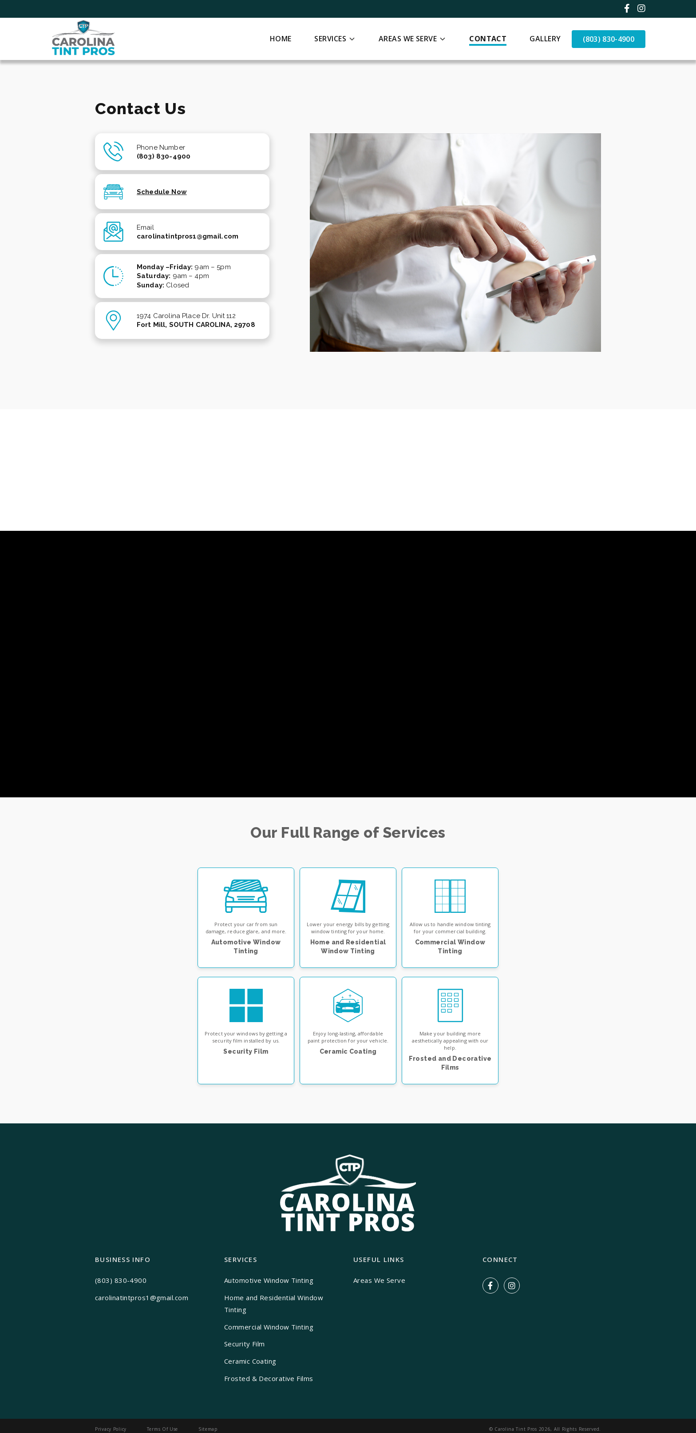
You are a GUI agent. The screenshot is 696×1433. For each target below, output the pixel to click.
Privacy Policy (111, 1429)
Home (281, 39)
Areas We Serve (408, 39)
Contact (487, 39)
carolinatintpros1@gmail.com (141, 1297)
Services (330, 39)
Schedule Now (162, 192)
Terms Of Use (162, 1429)
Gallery (545, 39)
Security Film (244, 1343)
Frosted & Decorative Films (268, 1378)
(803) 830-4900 (608, 39)
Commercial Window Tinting (268, 1326)
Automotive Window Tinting (268, 1280)
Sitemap (208, 1429)
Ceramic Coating (250, 1361)
